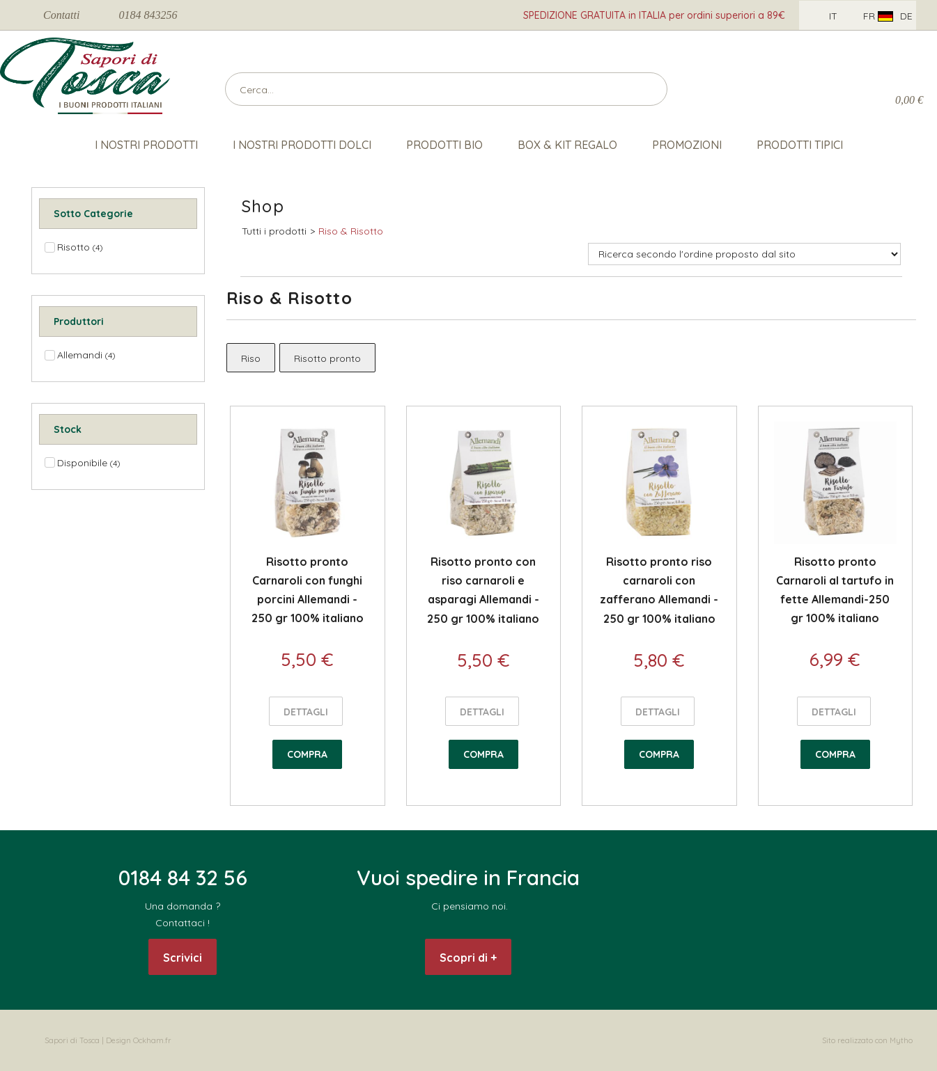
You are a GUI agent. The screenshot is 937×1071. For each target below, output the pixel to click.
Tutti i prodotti (274, 231)
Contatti (61, 15)
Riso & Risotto (350, 231)
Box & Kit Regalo (567, 145)
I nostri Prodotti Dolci (302, 145)
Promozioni (687, 145)
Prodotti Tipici (800, 145)
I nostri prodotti (146, 145)
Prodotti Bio (444, 145)
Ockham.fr (152, 1040)
